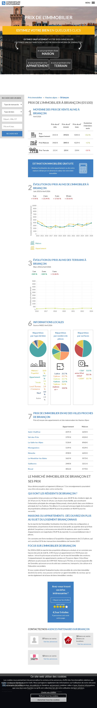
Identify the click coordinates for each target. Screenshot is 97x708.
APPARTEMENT (37, 65)
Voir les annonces (50, 641)
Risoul (30, 469)
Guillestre (32, 464)
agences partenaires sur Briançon (68, 629)
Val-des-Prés (33, 437)
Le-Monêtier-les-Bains (37, 458)
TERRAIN (61, 65)
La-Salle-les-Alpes (35, 442)
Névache (31, 453)
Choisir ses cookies (48, 692)
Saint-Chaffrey (34, 432)
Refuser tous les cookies (48, 696)
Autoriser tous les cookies (49, 700)
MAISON (48, 52)
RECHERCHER (12, 134)
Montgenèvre (33, 448)
